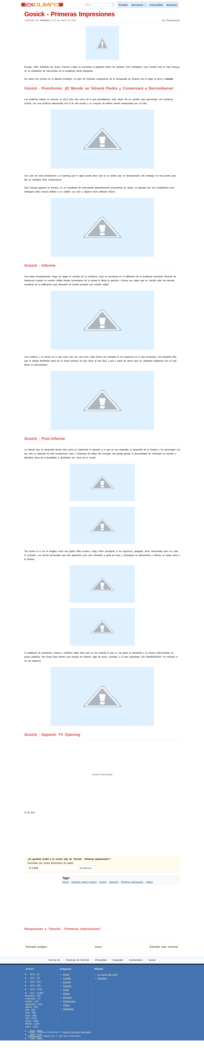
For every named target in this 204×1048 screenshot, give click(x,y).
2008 (32, 1038)
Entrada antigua (36, 946)
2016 (32, 974)
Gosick (102, 882)
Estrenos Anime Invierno (84, 882)
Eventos (67, 982)
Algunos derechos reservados (77, 1032)
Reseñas (67, 997)
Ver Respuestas (171, 20)
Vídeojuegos (69, 1001)
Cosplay (67, 978)
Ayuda (152, 960)
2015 (32, 978)
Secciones (138, 5)
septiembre (30, 1004)
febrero (28, 1023)
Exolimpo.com (34, 1036)
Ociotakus (102, 978)
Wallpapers (68, 1009)
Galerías (67, 986)
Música (66, 993)
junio (27, 1012)
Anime (65, 882)
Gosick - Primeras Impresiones (102, 14)
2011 (32, 993)
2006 (32, 1046)
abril (27, 1018)
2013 (32, 985)
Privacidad (100, 960)
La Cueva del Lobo (107, 974)
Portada (123, 5)
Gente (66, 990)
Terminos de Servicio (77, 960)
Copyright (118, 960)
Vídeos (66, 1005)
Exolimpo (42, 5)
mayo (28, 1015)
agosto (28, 1007)
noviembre (30, 998)
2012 (32, 989)
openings (113, 882)
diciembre (30, 995)
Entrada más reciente (164, 946)
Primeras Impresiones (132, 882)
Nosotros (172, 5)
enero (28, 1026)
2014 (32, 981)
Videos (149, 882)
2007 (32, 1042)
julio (27, 1010)
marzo (28, 1021)
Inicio (98, 946)
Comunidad (156, 5)
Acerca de (54, 960)
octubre (29, 1001)
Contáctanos (136, 960)
